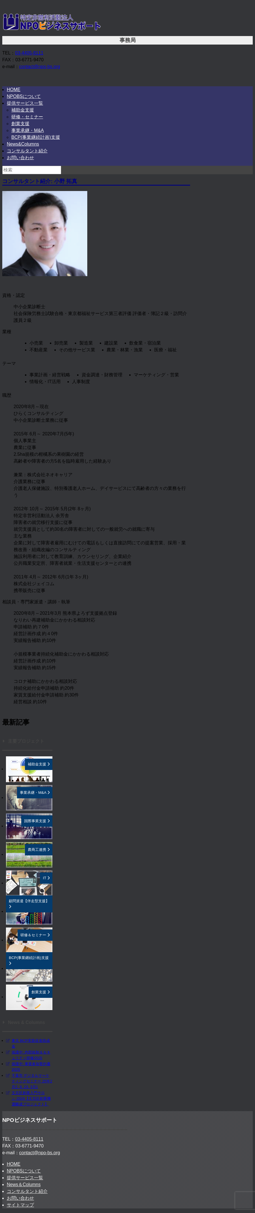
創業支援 (20, 123)
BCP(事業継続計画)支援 (35, 137)
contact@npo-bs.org (39, 66)
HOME (13, 89)
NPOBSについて (24, 96)
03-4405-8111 (29, 53)
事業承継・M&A (27, 130)
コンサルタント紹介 (27, 150)
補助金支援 (22, 110)
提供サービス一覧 (25, 103)
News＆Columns (24, 1184)
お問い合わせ (20, 157)
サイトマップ (20, 1204)
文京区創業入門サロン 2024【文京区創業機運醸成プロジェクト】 (31, 1098)
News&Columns (23, 144)
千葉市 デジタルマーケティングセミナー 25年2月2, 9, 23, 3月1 (32, 1081)
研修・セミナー (27, 116)
